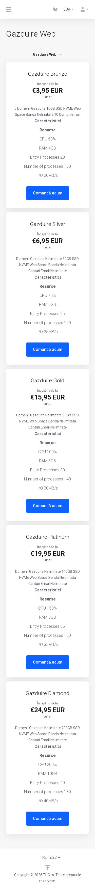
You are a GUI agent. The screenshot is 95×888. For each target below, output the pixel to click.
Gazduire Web (47, 54)
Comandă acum (47, 193)
